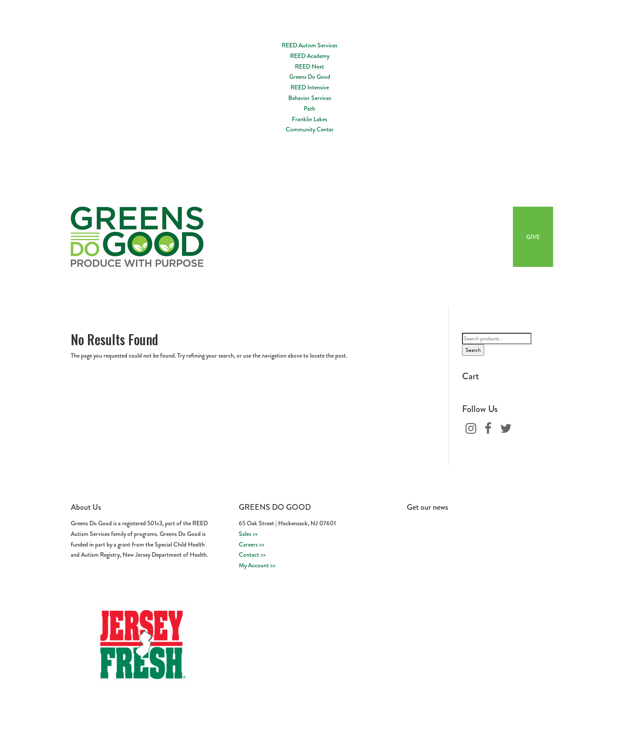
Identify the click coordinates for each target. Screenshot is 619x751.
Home (318, 236)
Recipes (457, 236)
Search (473, 350)
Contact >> (252, 554)
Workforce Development (408, 236)
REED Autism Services (309, 45)
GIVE (533, 236)
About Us (347, 236)
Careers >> (251, 544)
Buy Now (487, 236)
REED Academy (309, 55)
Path (309, 108)
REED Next (309, 66)
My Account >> (257, 565)
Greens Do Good (309, 76)
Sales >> (248, 533)
